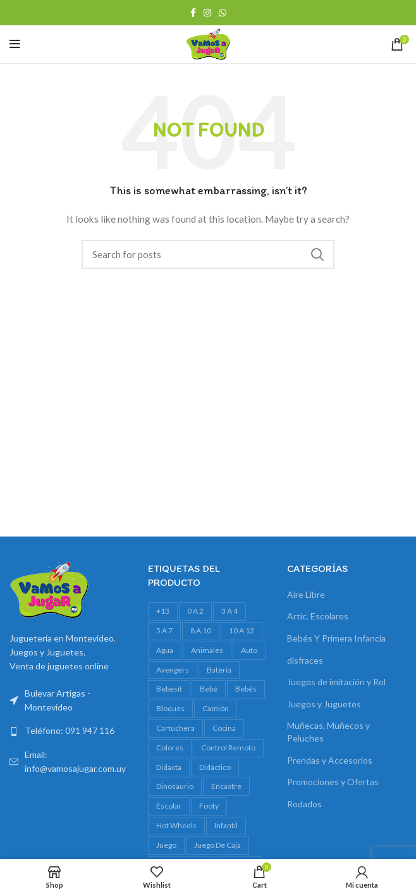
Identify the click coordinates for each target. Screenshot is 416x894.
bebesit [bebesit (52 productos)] (169, 688)
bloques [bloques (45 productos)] (170, 708)
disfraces (305, 660)
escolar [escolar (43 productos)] (168, 805)
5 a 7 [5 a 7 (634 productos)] (164, 630)
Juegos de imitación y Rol (336, 681)
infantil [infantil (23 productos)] (226, 825)
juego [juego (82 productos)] (166, 845)
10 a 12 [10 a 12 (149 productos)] (241, 630)
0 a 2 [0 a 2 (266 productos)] (195, 611)
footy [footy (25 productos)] (209, 805)
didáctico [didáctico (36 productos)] (215, 767)
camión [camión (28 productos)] (215, 708)
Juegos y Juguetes (324, 703)
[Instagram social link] (207, 12)
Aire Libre (306, 594)
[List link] (69, 731)
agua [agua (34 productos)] (164, 650)
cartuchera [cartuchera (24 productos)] (175, 728)
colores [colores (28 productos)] (169, 747)
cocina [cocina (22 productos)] (224, 728)
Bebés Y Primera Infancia (336, 638)
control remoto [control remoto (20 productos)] (228, 747)
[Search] (208, 254)
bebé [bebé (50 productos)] (208, 688)
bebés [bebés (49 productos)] (246, 688)
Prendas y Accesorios (329, 760)
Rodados (304, 803)
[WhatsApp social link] (222, 12)
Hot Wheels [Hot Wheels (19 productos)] (176, 825)
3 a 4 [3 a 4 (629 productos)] (229, 611)
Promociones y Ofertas (333, 781)
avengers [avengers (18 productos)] (172, 669)
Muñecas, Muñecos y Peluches (328, 731)
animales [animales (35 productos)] (207, 650)
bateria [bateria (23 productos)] (219, 669)
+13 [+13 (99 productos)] (162, 611)
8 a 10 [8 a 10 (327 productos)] (200, 630)
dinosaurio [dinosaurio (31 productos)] (174, 786)
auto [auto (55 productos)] (249, 650)
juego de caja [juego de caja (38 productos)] (217, 845)
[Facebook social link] (193, 12)
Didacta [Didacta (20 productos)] (168, 767)
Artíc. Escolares (317, 616)
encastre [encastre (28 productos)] (226, 786)
